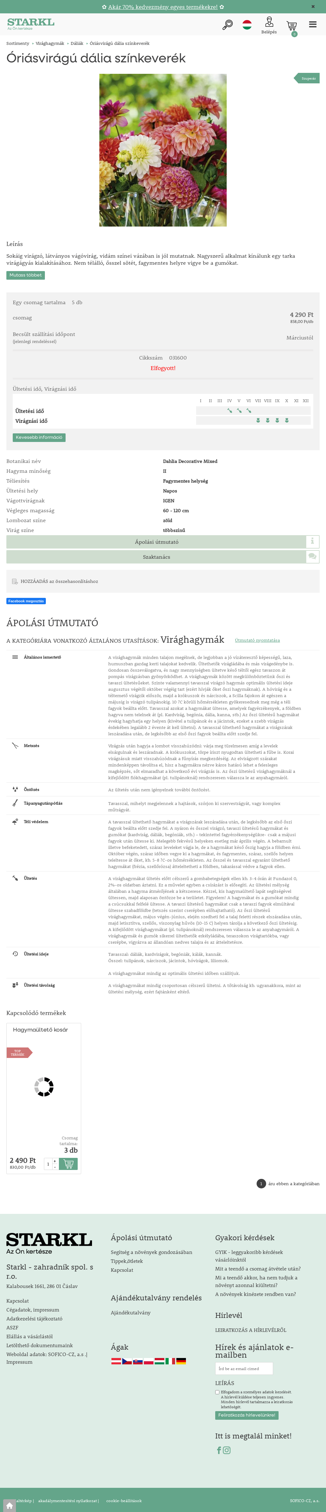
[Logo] (30, 26)
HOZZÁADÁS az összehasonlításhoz (59, 579)
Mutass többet (26, 273)
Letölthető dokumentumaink (39, 1343)
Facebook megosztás (26, 599)
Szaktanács (156, 554)
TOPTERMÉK (17, 1050)
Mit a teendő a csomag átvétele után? (258, 1267)
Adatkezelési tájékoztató (34, 1316)
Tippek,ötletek (127, 1259)
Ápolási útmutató (157, 539)
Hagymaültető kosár (40, 1028)
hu (245, 25)
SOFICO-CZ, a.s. (305, 1499)
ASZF (12, 1325)
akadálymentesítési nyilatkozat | (68, 1499)
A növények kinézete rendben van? (255, 1292)
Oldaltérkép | (22, 1499)
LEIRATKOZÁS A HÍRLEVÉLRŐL (250, 1328)
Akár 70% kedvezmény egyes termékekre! (163, 6)
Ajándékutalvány (131, 1310)
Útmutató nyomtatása (257, 638)
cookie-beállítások (123, 1499)
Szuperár (309, 78)
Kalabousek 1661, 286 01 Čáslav (42, 1284)
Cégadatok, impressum (32, 1308)
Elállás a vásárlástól (29, 1334)
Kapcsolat (17, 1299)
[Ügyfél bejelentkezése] (267, 26)
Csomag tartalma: (69, 1138)
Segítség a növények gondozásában (151, 1250)
